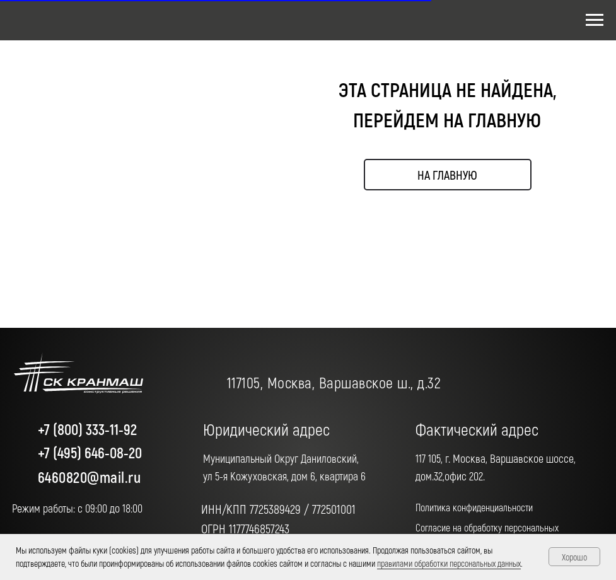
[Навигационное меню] (594, 20)
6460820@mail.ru (89, 477)
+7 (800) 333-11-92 (87, 429)
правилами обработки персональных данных (449, 563)
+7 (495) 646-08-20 (90, 452)
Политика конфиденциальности (474, 507)
